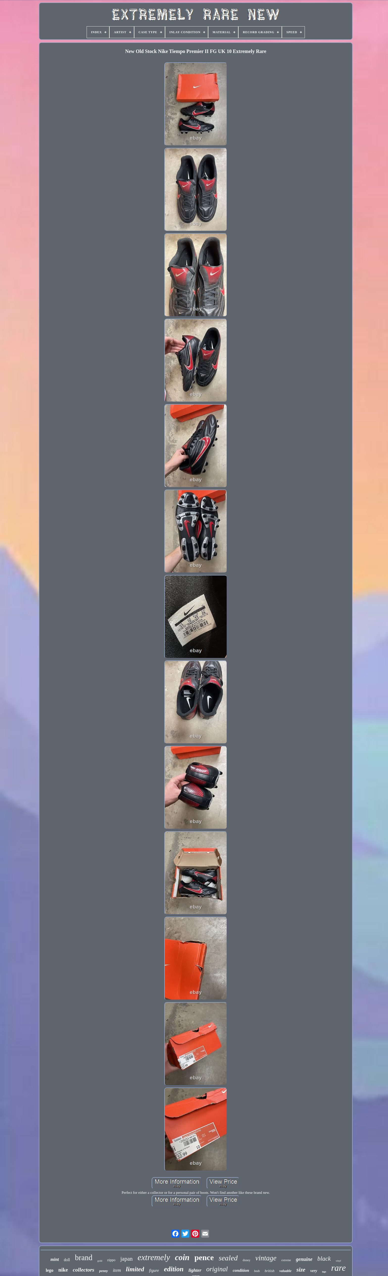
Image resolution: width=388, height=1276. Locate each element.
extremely (154, 1257)
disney (246, 1260)
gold (99, 1260)
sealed (228, 1258)
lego (49, 1270)
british (269, 1271)
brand (84, 1257)
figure (154, 1270)
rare (338, 1268)
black (324, 1258)
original (217, 1269)
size (300, 1269)
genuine (304, 1259)
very (313, 1271)
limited (135, 1269)
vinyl (338, 1260)
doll (67, 1260)
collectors (83, 1270)
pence (204, 1257)
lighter (195, 1270)
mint (54, 1259)
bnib (257, 1271)
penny (103, 1271)
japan (126, 1259)
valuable (285, 1271)
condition (241, 1270)
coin (182, 1257)
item (117, 1270)
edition (173, 1269)
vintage (265, 1258)
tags (324, 1271)
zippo (111, 1260)
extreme (286, 1260)
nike (63, 1270)
